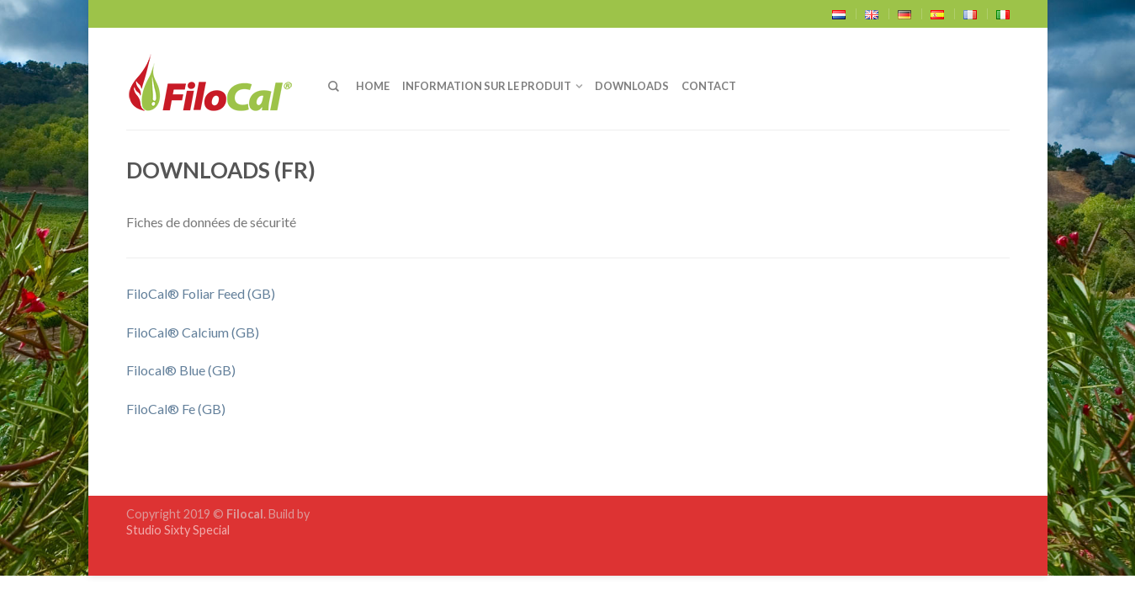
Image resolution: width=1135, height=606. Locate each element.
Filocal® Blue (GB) (181, 370)
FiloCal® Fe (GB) (175, 409)
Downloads (632, 86)
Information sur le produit (486, 86)
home (373, 86)
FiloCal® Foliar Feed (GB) (200, 293)
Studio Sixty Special (178, 530)
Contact (709, 86)
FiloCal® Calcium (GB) (192, 332)
